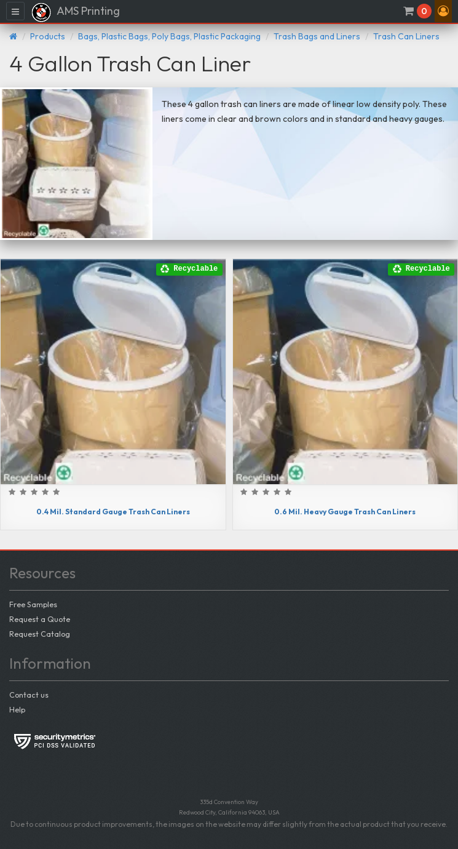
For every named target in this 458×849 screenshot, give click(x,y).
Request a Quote (39, 619)
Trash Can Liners (406, 36)
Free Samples (33, 604)
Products (47, 36)
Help (17, 709)
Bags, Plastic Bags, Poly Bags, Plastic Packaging (169, 36)
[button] (443, 11)
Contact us (29, 695)
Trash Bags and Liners (317, 36)
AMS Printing (75, 12)
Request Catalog (39, 634)
